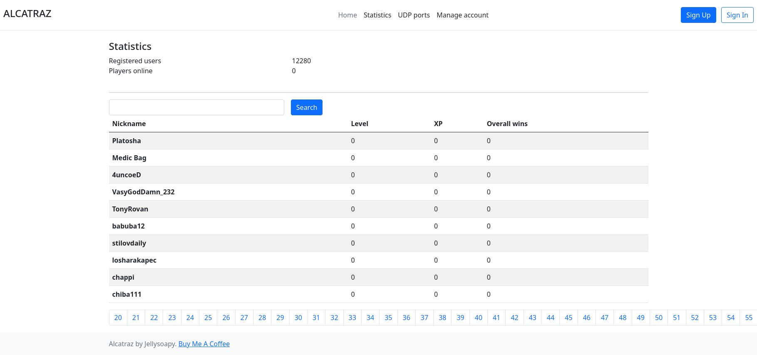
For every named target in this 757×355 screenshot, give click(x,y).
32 (334, 317)
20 (118, 317)
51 (676, 317)
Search (307, 107)
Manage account (463, 15)
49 (641, 317)
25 (208, 317)
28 (262, 317)
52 (695, 317)
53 (713, 317)
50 (659, 317)
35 (388, 317)
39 (460, 317)
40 (478, 317)
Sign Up (698, 15)
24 (190, 317)
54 (731, 317)
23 (172, 317)
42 (514, 317)
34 (370, 317)
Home (347, 15)
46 (587, 317)
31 (316, 317)
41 (496, 317)
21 (136, 317)
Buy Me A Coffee (204, 343)
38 (442, 317)
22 (154, 317)
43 (532, 317)
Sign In (737, 15)
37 (424, 317)
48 (622, 317)
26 (226, 317)
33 (352, 317)
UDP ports (414, 15)
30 (298, 317)
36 (406, 317)
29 (280, 317)
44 (550, 317)
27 (244, 317)
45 (568, 317)
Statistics (377, 15)
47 (604, 317)
